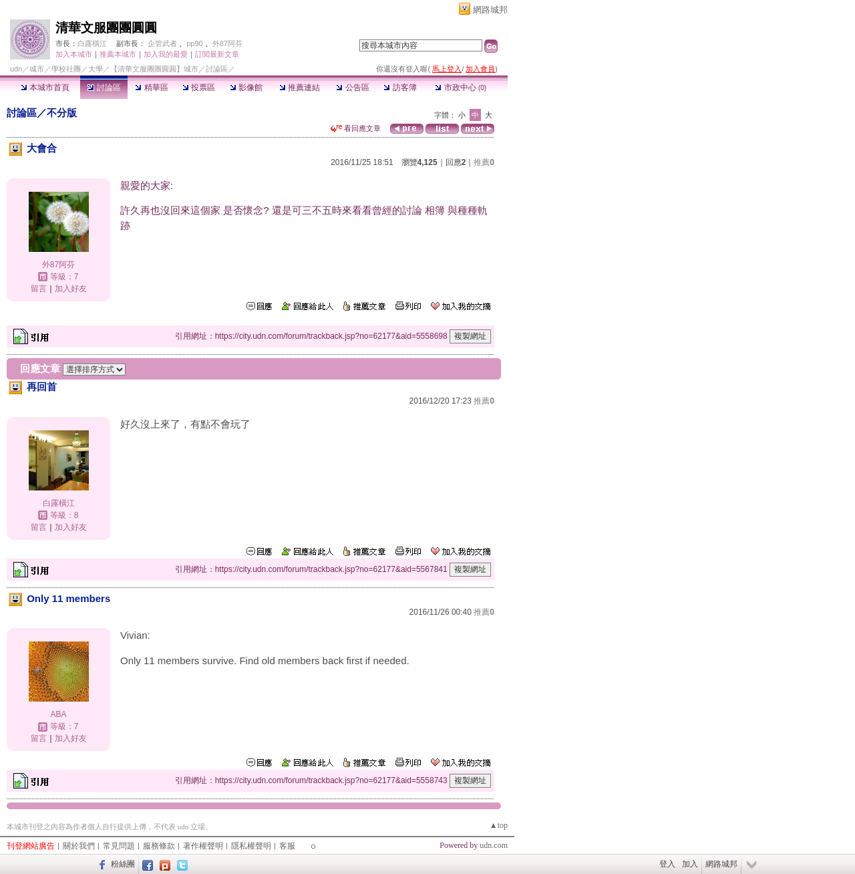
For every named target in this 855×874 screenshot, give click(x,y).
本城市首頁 (45, 87)
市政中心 (460, 87)
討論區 (104, 87)
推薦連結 (299, 87)
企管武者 (162, 43)
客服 (287, 846)
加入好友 (71, 288)
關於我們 (79, 846)
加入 (690, 864)
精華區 (151, 87)
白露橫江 (92, 43)
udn (16, 69)
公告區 (352, 87)
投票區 (198, 87)
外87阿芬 (227, 43)
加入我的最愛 (166, 54)
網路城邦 (490, 10)
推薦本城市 (118, 54)
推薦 (484, 162)
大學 (95, 69)
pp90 (194, 43)
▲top (499, 825)
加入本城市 (73, 54)
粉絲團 (123, 864)
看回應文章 (356, 128)
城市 (36, 69)
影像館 (246, 87)
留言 (39, 288)
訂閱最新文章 (217, 54)
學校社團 (66, 69)
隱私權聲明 (251, 846)
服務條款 (159, 846)
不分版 (62, 112)
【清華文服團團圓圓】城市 (154, 69)
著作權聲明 (203, 846)
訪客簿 (399, 87)
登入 (667, 864)
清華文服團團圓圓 (106, 28)
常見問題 (119, 846)
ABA (58, 714)
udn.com (494, 845)
